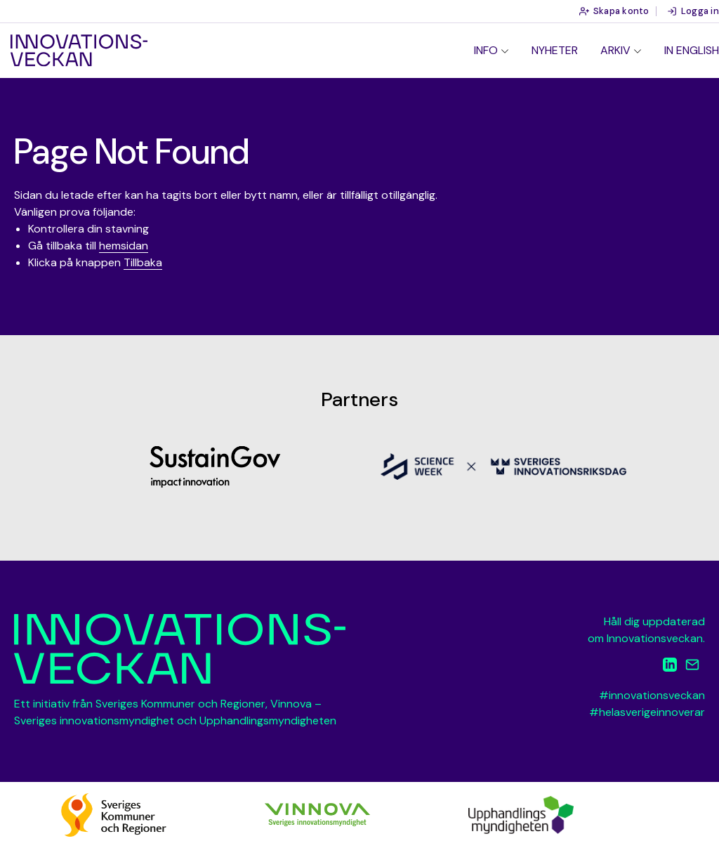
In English (691, 50)
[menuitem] (491, 51)
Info (486, 50)
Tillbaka (143, 262)
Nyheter (555, 50)
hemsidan (123, 245)
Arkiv (615, 50)
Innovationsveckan (79, 50)
